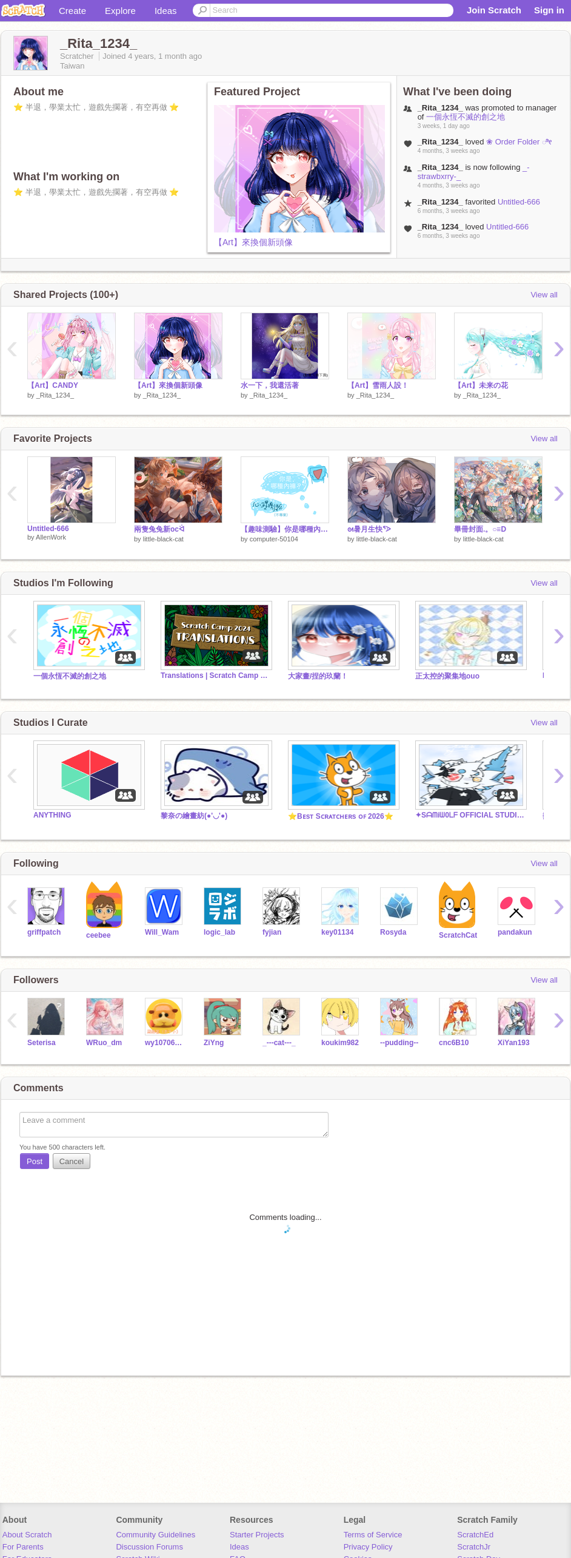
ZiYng (214, 1042)
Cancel (71, 1161)
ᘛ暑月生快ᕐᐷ (369, 529)
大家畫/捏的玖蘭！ (318, 676)
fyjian (271, 932)
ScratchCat (458, 935)
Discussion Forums (149, 1546)
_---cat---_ (279, 1042)
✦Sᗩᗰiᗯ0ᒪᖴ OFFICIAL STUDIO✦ (469, 815)
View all (544, 294)
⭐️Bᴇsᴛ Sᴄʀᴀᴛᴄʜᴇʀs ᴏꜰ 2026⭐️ (340, 816)
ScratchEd (475, 1534)
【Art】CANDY (52, 385)
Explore (120, 10)
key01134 (337, 932)
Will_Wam (162, 932)
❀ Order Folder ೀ (519, 141)
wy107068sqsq (165, 1042)
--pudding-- (399, 1042)
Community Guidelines (155, 1534)
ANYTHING (52, 815)
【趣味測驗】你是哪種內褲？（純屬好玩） (285, 529)
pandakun (515, 932)
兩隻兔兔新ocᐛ (159, 529)
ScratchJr (473, 1546)
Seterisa (41, 1042)
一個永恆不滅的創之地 (465, 116)
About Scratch (27, 1534)
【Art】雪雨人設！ (378, 385)
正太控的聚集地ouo (447, 676)
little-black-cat (163, 539)
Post (34, 1161)
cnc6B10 (454, 1042)
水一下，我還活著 (270, 385)
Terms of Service (373, 1534)
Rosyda (393, 932)
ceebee (98, 935)
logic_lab (219, 932)
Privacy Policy (368, 1546)
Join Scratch (494, 10)
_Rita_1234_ (55, 395)
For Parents (23, 1546)
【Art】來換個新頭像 (253, 242)
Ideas (166, 10)
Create (72, 10)
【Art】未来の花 (481, 385)
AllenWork (51, 537)
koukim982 (340, 1042)
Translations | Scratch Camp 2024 (215, 675)
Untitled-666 (519, 201)
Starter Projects (257, 1534)
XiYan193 (514, 1042)
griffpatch (44, 932)
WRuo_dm (104, 1042)
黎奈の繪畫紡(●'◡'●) (194, 815)
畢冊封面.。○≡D (480, 529)
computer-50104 (274, 539)
